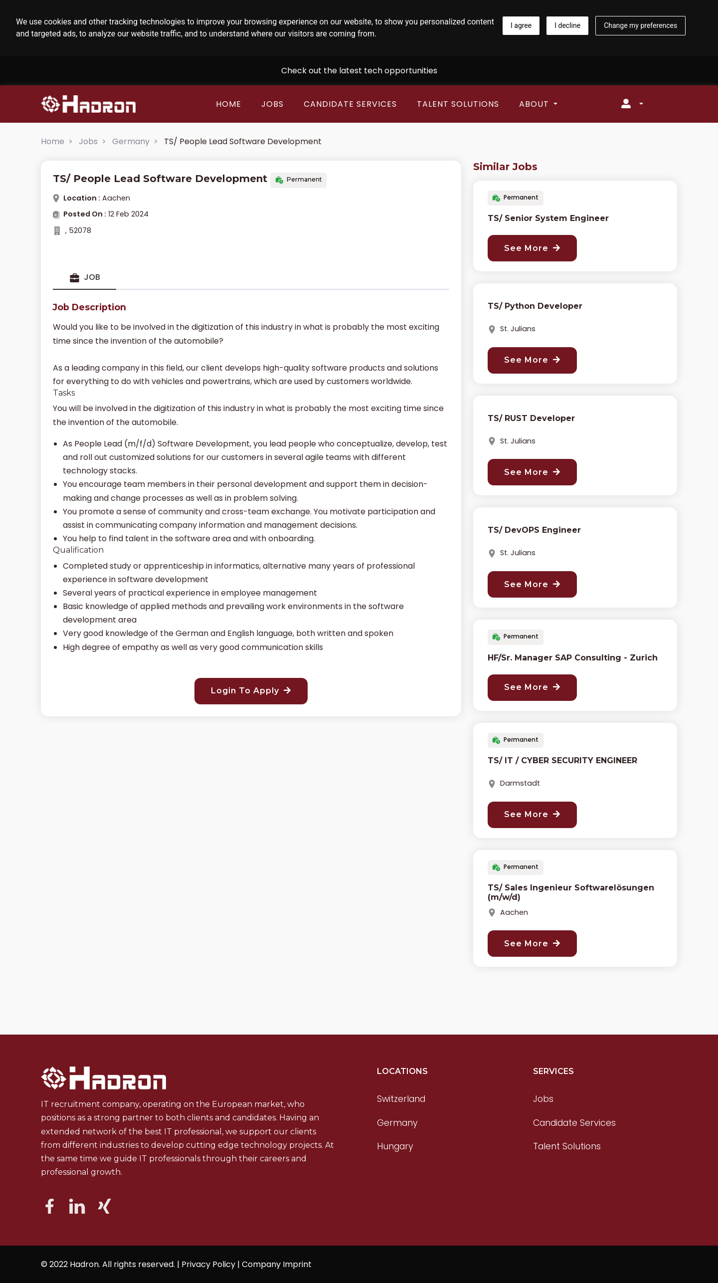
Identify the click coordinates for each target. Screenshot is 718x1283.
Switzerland (401, 1099)
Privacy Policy (208, 1264)
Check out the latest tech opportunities (359, 70)
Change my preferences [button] (640, 25)
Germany (131, 141)
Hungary (395, 1146)
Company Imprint (277, 1264)
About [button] (535, 104)
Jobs (272, 104)
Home (228, 104)
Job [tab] (84, 277)
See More (532, 248)
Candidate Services (350, 104)
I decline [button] (567, 25)
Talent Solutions (458, 104)
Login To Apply (251, 690)
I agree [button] (521, 25)
